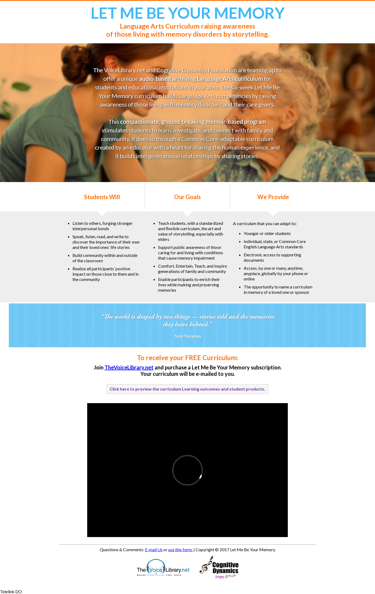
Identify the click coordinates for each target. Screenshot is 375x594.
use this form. (180, 549)
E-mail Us (154, 549)
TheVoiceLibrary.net (129, 367)
